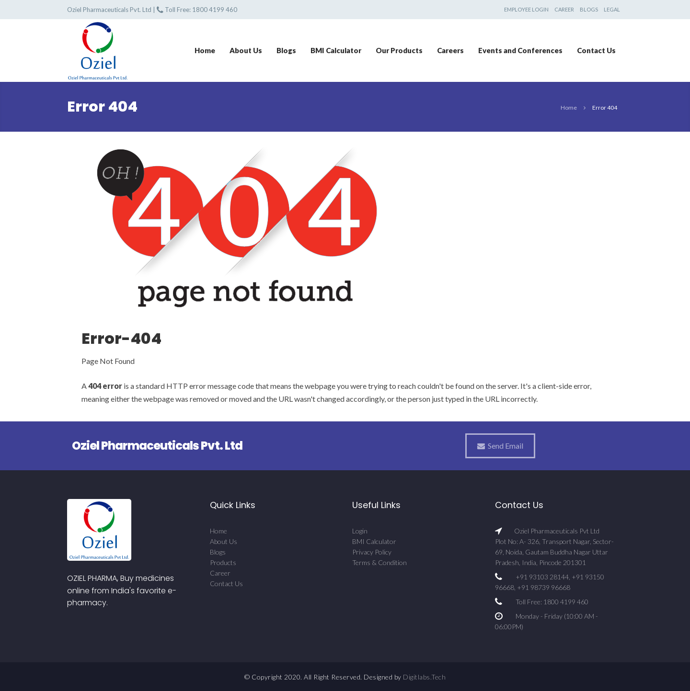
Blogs (589, 9)
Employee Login (526, 9)
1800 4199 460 (214, 9)
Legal (612, 9)
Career (564, 9)
